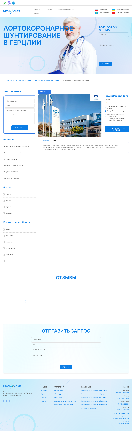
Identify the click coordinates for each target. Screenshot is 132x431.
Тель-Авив (9, 235)
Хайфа (7, 229)
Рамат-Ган (9, 242)
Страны (37, 9)
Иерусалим (9, 254)
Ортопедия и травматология (63, 405)
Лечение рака (58, 390)
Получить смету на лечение (117, 129)
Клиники (49, 9)
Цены (54, 140)
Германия (8, 213)
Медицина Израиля (11, 172)
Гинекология (57, 397)
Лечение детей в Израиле (13, 165)
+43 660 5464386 (120, 13)
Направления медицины (66, 9)
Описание (46, 140)
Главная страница (11, 80)
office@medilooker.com (121, 413)
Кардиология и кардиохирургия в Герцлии (47, 80)
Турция (8, 200)
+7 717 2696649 (123, 404)
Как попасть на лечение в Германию (94, 401)
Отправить (105, 64)
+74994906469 (102, 10)
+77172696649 (102, 13)
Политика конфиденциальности (121, 417)
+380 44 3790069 (120, 10)
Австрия (8, 194)
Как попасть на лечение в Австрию (94, 390)
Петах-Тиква (10, 248)
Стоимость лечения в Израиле (15, 153)
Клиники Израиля (10, 159)
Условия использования (123, 422)
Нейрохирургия (58, 394)
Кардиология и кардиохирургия (64, 401)
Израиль (21, 80)
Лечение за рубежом (11, 178)
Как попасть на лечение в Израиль (16, 146)
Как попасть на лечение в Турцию (93, 394)
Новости (36, 13)
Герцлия (29, 80)
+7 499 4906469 (123, 398)
